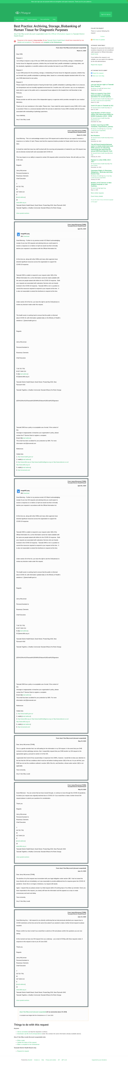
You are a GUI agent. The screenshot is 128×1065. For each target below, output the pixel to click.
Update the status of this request (26, 1042)
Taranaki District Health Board (56, 40)
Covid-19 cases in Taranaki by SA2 (102, 105)
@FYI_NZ (64, 1060)
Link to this (85, 123)
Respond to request (23, 1051)
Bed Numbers (95, 135)
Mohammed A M (95, 120)
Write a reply (21, 1040)
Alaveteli (30, 1060)
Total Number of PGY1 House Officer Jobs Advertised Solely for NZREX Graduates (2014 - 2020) (102, 114)
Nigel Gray (103, 188)
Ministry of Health (97, 88)
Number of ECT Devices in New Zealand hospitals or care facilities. (101, 184)
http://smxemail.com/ (24, 470)
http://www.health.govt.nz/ (25, 456)
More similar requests (97, 193)
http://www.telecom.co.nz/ (61, 462)
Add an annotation (22, 1031)
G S (111, 107)
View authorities (44, 19)
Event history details (97, 196)
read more (94, 54)
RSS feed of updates (99, 39)
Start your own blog (98, 76)
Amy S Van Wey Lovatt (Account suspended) (29, 34)
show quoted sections (22, 213)
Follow (102, 36)
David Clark (96, 188)
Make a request (20, 19)
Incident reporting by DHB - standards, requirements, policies (102, 126)
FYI (23, 12)
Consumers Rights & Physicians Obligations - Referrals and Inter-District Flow (102, 172)
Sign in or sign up (105, 14)
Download (26, 236)
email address (21, 197)
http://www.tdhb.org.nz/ (24, 462)
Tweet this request (98, 73)
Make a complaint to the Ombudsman (28, 1044)
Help (54, 19)
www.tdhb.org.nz (21, 202)
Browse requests (32, 19)
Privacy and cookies (51, 1060)
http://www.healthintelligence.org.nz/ (42, 462)
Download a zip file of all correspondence (29, 1033)
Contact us (37, 1060)
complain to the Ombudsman (52, 42)
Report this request (96, 64)
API (59, 1060)
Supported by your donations (99, 1060)
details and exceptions (24, 42)
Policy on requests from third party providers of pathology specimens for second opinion (101, 95)
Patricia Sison (107, 88)
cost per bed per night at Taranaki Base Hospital (102, 85)
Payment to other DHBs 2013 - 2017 (101, 160)
